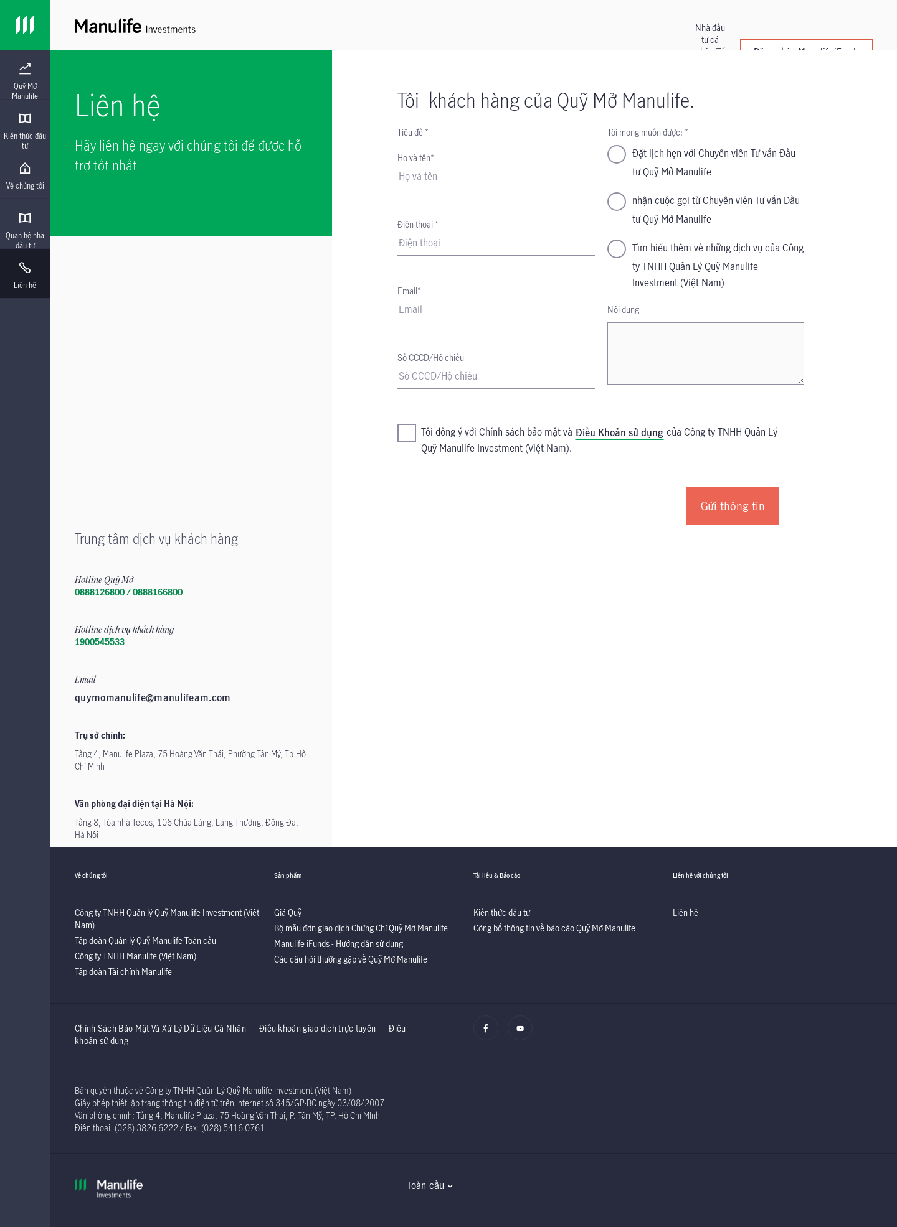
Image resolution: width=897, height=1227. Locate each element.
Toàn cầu (425, 1185)
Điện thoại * (418, 224)
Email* (409, 291)
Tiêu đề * (413, 132)
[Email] (495, 309)
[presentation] (25, 75)
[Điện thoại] (495, 243)
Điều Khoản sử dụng (619, 432)
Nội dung (623, 309)
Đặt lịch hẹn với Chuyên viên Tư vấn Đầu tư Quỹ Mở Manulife (713, 162)
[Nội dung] (705, 353)
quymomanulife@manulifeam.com (152, 697)
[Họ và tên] (495, 176)
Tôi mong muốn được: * (647, 132)
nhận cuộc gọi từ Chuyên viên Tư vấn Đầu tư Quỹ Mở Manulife (716, 210)
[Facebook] (489, 1035)
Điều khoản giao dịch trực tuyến (317, 1028)
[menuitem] (25, 81)
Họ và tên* (415, 158)
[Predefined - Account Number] (495, 376)
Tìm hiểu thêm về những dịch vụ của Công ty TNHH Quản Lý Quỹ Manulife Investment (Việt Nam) (718, 265)
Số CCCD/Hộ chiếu (430, 357)
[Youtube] (523, 1035)
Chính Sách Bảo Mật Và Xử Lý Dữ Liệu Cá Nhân (160, 1028)
